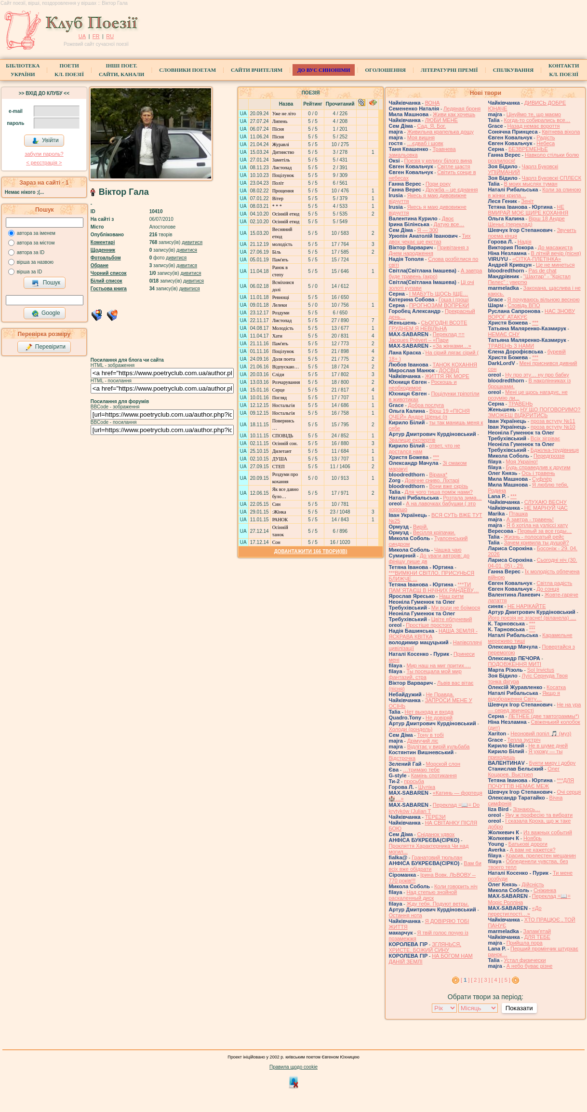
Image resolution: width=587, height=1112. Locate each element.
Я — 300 (427, 230)
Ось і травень (538, 473)
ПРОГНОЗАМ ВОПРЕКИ (439, 305)
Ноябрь (532, 838)
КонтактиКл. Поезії (563, 70)
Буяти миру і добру (552, 763)
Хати (277, 336)
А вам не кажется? (533, 850)
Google (45, 313)
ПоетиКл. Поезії (69, 70)
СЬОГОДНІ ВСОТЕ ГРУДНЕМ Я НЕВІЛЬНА (427, 325)
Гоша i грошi (453, 299)
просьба (414, 781)
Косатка (556, 687)
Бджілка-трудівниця (555, 450)
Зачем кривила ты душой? (536, 542)
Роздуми (281, 312)
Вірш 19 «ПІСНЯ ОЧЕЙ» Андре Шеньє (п (428, 414)
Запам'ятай (537, 931)
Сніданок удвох (435, 834)
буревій (556, 351)
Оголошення (385, 70)
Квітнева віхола (561, 132)
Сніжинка (545, 890)
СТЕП (278, 466)
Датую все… (449, 224)
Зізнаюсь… (526, 809)
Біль (276, 252)
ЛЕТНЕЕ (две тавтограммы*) (543, 716)
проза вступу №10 (553, 427)
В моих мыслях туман (531, 184)
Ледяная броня (461, 108)
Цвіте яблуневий (451, 619)
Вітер (277, 198)
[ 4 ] (495, 980)
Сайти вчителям (256, 70)
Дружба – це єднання (452, 189)
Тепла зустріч (524, 740)
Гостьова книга (109, 288)
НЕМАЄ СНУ (504, 334)
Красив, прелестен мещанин (540, 855)
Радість (545, 137)
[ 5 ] (506, 980)
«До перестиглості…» (514, 911)
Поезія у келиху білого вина (438, 160)
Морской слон (443, 764)
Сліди (278, 374)
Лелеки (279, 305)
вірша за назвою (35, 262)
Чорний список (109, 273)
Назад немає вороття (533, 126)
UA (82, 36)
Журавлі (280, 144)
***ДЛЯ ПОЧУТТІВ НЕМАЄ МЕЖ (531, 783)
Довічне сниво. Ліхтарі (432, 480)
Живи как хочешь (454, 114)
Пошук (46, 283)
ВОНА (432, 103)
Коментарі (103, 242)
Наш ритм (451, 596)
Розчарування (286, 382)
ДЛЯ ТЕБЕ (537, 937)
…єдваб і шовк (425, 143)
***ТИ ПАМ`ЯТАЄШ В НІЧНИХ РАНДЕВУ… (433, 587)
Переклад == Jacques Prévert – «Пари (426, 337)
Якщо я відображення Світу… (524, 696)
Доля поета (283, 359)
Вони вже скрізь (448, 486)
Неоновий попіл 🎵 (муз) (540, 733)
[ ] (465, 980)
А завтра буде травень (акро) (435, 273)
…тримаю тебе (421, 770)
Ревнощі (280, 297)
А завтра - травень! (530, 519)
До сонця (547, 589)
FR (96, 36)
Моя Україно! (521, 461)
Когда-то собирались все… (537, 120)
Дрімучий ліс (423, 741)
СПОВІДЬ (283, 435)
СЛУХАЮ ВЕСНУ (545, 502)
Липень (280, 121)
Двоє (448, 218)
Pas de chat (542, 270)
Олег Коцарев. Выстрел (524, 771)
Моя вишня (421, 137)
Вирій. (420, 526)
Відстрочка (401, 758)
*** (436, 457)
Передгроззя (549, 456)
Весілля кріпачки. (434, 532)
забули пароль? (44, 154)
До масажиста (555, 247)
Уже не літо (284, 113)
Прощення (283, 190)
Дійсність (532, 884)
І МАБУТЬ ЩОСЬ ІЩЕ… (438, 294)
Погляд (279, 397)
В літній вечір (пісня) (556, 253)
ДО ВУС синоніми (323, 70)
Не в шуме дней (548, 745)
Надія (525, 241)
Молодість (283, 328)
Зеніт (527, 201)
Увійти (45, 141)
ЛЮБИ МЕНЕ (441, 120)
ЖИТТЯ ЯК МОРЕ (447, 376)
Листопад (282, 167)
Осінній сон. (285, 443)
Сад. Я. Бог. (431, 126)
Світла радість (554, 583)
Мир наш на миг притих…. (438, 665)
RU (110, 36)
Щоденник (103, 250)
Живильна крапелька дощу (440, 132)
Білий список (106, 281)
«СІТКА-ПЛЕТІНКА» (536, 259)
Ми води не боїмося (455, 607)
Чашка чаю (448, 550)
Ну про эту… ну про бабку (537, 375)
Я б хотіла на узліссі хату (537, 525)
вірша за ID (29, 271)
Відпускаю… (285, 366)
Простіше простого (429, 625)
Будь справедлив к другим (538, 467)
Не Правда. (440, 694)
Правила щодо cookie (293, 1067)
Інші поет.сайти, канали (121, 70)
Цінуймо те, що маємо (534, 114)
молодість (282, 244)
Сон (276, 542)
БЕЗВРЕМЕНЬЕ (528, 149)
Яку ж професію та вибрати (539, 815)
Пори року (438, 184)
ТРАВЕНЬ (520, 404)
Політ (278, 183)
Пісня (278, 129)
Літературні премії (449, 70)
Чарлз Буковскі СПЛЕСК (552, 178)
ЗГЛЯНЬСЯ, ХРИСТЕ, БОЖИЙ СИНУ (424, 947)
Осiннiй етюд (286, 214)
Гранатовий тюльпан (437, 857)
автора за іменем (36, 233)
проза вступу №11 (553, 421)
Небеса (545, 143)
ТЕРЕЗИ (435, 817)
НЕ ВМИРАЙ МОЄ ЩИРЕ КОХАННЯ (528, 210)
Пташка (518, 513)
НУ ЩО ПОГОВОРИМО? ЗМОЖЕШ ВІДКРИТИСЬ (534, 412)
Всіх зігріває (545, 438)
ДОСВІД (449, 370)
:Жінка (279, 512)
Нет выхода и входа (429, 712)
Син (276, 504)
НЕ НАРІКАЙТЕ (526, 606)
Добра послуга (426, 405)
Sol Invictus (540, 670)
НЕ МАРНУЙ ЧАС (546, 508)
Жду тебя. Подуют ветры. (437, 904)
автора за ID (31, 252)
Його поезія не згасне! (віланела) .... (532, 618)
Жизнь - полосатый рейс (534, 537)
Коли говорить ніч (456, 886)
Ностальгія (283, 405)
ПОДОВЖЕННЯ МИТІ (514, 664)
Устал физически (525, 960)
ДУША (279, 458)
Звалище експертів (411, 440)
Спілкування (513, 70)
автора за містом (36, 242)
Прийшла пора (525, 943)
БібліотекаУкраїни (23, 70)
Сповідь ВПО (523, 305)
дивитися (192, 242)
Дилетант (282, 451)
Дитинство (283, 152)
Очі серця (569, 792)
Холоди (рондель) (410, 729)
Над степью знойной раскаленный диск (422, 895)
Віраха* (438, 474)
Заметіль (281, 160)
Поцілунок (283, 175)
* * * (277, 206)
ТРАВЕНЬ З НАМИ (511, 346)
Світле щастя (453, 166)
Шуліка (426, 787)
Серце (278, 390)
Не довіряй (439, 717)
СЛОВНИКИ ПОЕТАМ (187, 70)
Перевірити (45, 347)
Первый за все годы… (545, 531)
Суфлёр (542, 479)
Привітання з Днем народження (428, 250)
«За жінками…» (452, 346)
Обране (99, 265)
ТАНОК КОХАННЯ (455, 364)
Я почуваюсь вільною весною (543, 299)
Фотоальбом (106, 257)
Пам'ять (280, 259)
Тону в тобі (430, 735)
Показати (519, 1008)
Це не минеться (555, 265)
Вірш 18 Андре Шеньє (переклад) (526, 221)
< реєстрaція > (44, 162)
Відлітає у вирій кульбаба (438, 746)
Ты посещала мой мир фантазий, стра (424, 674)
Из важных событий (547, 832)
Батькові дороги (527, 844)
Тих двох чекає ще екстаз (429, 238)
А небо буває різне (530, 966)
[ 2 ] (475, 980)
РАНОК (280, 519)
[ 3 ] (485, 980)
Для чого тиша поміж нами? (439, 492)
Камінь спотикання (434, 775)
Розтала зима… (462, 498)
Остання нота (405, 915)
